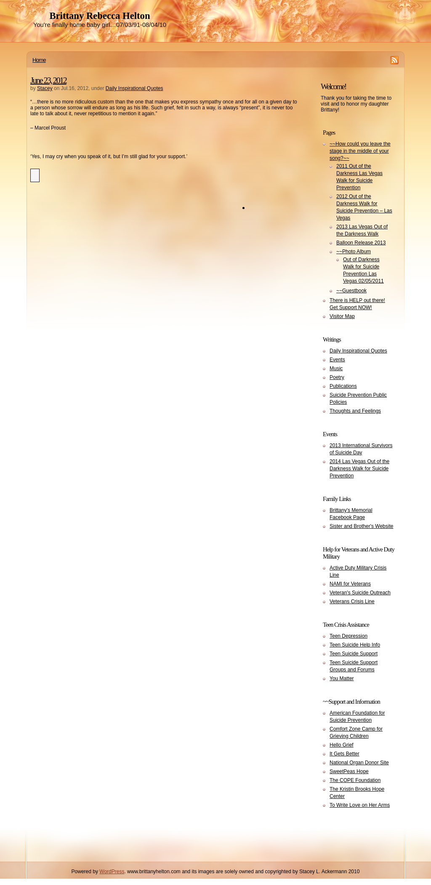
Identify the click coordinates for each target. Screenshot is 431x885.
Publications (343, 386)
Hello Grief (342, 745)
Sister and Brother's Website (361, 526)
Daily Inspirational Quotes (134, 88)
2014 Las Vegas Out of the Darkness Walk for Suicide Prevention (359, 468)
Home (39, 60)
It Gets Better (344, 754)
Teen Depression (348, 636)
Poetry (337, 377)
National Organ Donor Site (359, 763)
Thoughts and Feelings (355, 411)
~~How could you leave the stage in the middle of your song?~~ (360, 151)
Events (337, 360)
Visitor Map (342, 316)
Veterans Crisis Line (352, 601)
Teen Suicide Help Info (355, 645)
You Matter (342, 678)
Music (336, 368)
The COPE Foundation (355, 780)
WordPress (111, 871)
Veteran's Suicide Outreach (360, 593)
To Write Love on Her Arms (360, 805)
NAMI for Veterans (350, 584)
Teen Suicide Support (354, 654)
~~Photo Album (353, 251)
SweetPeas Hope (349, 771)
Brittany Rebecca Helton (99, 16)
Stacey (45, 88)
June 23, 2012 (48, 80)
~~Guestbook (351, 291)
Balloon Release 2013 (361, 243)
